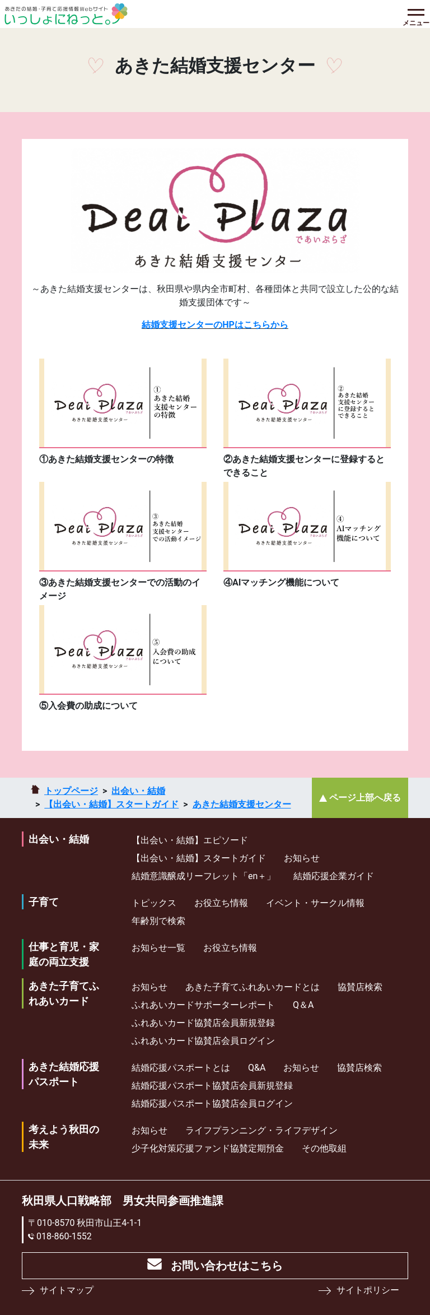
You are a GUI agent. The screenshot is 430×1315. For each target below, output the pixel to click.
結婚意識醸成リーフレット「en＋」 (203, 876)
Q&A (256, 1067)
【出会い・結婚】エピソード (190, 840)
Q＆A (303, 1005)
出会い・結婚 (138, 791)
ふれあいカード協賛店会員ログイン (203, 1040)
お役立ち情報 (221, 903)
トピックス (154, 903)
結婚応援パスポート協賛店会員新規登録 (212, 1085)
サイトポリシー (367, 1290)
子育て (44, 902)
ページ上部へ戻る (365, 797)
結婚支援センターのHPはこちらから (215, 324)
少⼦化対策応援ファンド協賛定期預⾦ (208, 1148)
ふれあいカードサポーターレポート (203, 1005)
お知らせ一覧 (158, 947)
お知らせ (302, 858)
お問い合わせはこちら (227, 1265)
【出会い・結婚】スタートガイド (111, 804)
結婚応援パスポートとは (181, 1067)
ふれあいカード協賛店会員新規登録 (203, 1022)
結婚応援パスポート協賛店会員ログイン (212, 1103)
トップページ (71, 791)
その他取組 (324, 1148)
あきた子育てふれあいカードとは (252, 987)
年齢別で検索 (158, 921)
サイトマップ (67, 1290)
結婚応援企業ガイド (333, 876)
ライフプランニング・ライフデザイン (261, 1130)
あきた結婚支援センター (242, 804)
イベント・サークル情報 (315, 903)
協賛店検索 (360, 987)
